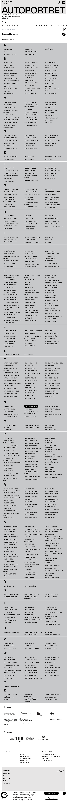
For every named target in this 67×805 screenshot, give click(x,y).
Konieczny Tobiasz (31, 302)
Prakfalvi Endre (51, 459)
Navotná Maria (9, 409)
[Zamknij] (64, 793)
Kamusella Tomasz (11, 282)
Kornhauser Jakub (31, 310)
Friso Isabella (50, 173)
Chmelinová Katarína (11, 117)
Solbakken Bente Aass (33, 531)
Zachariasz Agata (10, 694)
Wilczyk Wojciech (31, 660)
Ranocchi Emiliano (11, 511)
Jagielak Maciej (9, 253)
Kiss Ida (27, 282)
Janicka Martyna (31, 251)
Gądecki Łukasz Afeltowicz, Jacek (9, 200)
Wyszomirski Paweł (52, 675)
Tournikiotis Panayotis (12, 615)
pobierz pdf (5, 18)
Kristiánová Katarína (52, 300)
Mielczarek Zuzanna (52, 368)
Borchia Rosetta (51, 68)
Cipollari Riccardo (32, 112)
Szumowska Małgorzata (49, 574)
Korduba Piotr (30, 307)
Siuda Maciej (8, 559)
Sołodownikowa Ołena (33, 534)
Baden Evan (8, 62)
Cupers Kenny (50, 107)
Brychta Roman (51, 75)
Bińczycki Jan (29, 80)
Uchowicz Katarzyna (11, 632)
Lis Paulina (28, 343)
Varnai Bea (28, 645)
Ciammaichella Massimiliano (9, 126)
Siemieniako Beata (10, 542)
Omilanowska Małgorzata (50, 426)
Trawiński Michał (10, 620)
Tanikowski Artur (10, 609)
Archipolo (28, 49)
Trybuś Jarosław (31, 622)
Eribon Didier (29, 156)
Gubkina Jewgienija (52, 197)
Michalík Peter (30, 398)
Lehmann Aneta (9, 346)
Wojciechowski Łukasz (33, 678)
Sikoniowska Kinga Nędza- (10, 548)
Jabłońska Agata (10, 251)
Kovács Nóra (29, 318)
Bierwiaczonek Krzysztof (29, 76)
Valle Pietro (8, 643)
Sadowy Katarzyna (11, 526)
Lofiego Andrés (51, 336)
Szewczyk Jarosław (52, 565)
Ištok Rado (49, 242)
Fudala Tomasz (50, 176)
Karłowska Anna (10, 290)
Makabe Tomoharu (10, 378)
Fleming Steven (30, 168)
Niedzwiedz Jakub (51, 406)
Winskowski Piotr (31, 667)
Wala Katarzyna (10, 660)
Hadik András (9, 216)
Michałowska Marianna (54, 363)
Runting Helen (50, 504)
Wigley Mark (29, 657)
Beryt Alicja (29, 65)
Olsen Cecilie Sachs (32, 428)
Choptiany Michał (10, 122)
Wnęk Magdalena (31, 675)
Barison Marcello (10, 78)
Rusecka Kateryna (52, 509)
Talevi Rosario (9, 607)
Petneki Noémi (30, 438)
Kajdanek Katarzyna (11, 275)
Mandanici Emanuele (11, 391)
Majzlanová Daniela (11, 375)
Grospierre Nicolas (52, 192)
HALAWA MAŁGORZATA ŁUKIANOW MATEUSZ (11, 224)
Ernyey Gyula (29, 159)
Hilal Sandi (49, 216)
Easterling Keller (10, 156)
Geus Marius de (9, 207)
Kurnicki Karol (50, 319)
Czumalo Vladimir (51, 118)
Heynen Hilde (29, 229)
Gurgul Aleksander (52, 205)
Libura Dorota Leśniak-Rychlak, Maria (32, 337)
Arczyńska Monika (31, 52)
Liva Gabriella (30, 346)
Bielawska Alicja (31, 73)
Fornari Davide (30, 170)
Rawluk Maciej (30, 488)
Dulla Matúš (29, 145)
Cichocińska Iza (30, 102)
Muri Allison (49, 396)
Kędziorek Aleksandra (12, 320)
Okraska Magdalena (32, 425)
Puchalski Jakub (51, 477)
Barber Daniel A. (10, 75)
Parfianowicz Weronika (12, 463)
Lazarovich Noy (10, 338)
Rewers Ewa (29, 499)
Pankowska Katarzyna (12, 455)
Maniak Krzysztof (10, 393)
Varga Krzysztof (10, 648)
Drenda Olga (29, 135)
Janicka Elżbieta (10, 266)
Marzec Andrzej (31, 371)
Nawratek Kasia (9, 411)
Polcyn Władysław (32, 479)
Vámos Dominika (10, 645)
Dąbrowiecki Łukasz (11, 140)
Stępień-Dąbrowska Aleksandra (31, 566)
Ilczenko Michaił (31, 240)
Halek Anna (8, 228)
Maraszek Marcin (10, 396)
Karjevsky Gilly (9, 287)
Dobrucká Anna (9, 145)
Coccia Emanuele (31, 120)
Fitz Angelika (8, 181)
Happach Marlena (31, 221)
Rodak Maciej (29, 507)
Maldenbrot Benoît (11, 380)
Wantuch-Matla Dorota (12, 670)
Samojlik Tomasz (10, 529)
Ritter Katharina (31, 504)
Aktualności (7, 770)
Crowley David (50, 105)
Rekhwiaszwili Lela (32, 496)
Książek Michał (50, 313)
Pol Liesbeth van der (32, 476)
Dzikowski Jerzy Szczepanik (51, 144)
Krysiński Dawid (51, 308)
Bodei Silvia (29, 90)
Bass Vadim (8, 86)
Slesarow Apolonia (11, 564)
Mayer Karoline (30, 378)
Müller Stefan (50, 391)
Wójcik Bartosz (51, 670)
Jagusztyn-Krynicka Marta (11, 257)
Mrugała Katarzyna (52, 388)
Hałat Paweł (29, 218)
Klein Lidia (28, 285)
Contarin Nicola (51, 102)
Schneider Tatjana (10, 539)
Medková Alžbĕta (31, 390)
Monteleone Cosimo (52, 383)
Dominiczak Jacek (10, 148)
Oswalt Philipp (50, 430)
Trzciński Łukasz (51, 609)
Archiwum (6, 773)
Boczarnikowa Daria (32, 88)
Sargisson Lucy (9, 531)
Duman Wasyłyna (31, 148)
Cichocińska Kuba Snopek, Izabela (31, 106)
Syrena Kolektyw (51, 531)
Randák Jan (8, 508)
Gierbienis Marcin (31, 189)
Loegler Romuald (51, 333)
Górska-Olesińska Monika (31, 203)
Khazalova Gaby (30, 279)
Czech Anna (49, 113)
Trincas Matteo (30, 612)
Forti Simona (29, 173)
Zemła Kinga (29, 701)
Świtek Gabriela (51, 597)
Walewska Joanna (10, 662)
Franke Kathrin (50, 168)
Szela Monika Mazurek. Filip (53, 554)
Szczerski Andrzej (52, 543)
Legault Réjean (9, 344)
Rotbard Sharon (51, 494)
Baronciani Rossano (11, 81)
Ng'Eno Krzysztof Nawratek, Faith (31, 412)
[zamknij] (64, 34)
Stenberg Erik (30, 562)
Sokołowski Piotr (31, 529)
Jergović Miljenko (52, 253)
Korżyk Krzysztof (31, 313)
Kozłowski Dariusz (52, 280)
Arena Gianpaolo (31, 54)
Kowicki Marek (50, 275)
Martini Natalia (30, 368)
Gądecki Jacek (9, 197)
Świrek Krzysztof (52, 594)
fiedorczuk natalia (11, 170)
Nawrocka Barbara (11, 417)
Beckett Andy (9, 94)
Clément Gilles (30, 117)
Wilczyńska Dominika (32, 662)
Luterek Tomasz (51, 344)
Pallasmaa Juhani (10, 448)
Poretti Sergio (50, 454)
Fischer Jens (8, 178)
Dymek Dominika (51, 138)
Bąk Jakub (7, 91)
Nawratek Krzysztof (11, 414)
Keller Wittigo (9, 317)
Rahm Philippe (9, 503)
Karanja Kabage (10, 285)
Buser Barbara (50, 93)
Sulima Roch (29, 577)
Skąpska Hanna (9, 561)
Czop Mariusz (50, 115)
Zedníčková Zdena (31, 699)
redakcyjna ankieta (32, 494)
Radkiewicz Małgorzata (12, 498)
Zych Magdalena (51, 697)
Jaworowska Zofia (32, 264)
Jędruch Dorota (51, 256)
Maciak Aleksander (11, 363)
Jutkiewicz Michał (52, 266)
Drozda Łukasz (30, 138)
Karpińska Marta (10, 297)
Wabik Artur (8, 657)
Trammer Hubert (10, 617)
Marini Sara (29, 365)
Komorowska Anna (31, 297)
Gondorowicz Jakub (32, 194)
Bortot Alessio (51, 73)
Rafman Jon (8, 500)
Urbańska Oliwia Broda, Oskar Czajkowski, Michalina (38, 633)
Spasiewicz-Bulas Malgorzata (30, 540)
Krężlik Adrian (50, 298)
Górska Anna (29, 199)
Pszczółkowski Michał (53, 474)
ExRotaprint (49, 159)
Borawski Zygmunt (52, 65)
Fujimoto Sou (50, 178)
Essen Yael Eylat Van (53, 156)
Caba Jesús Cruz (10, 102)
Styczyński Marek (31, 574)
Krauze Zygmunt (51, 295)
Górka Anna (29, 197)
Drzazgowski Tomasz (32, 140)
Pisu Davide (29, 459)
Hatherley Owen (31, 223)
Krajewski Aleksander (53, 283)
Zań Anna (7, 699)
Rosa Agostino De (31, 517)
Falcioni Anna (9, 168)
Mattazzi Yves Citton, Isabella (32, 374)
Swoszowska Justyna (53, 529)
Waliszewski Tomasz (11, 665)
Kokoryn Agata (30, 290)
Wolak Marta (50, 662)
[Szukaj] (65, 29)
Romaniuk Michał (31, 512)
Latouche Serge (10, 336)
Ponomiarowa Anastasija (50, 446)
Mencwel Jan (29, 393)
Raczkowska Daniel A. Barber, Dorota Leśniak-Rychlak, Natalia (12, 490)
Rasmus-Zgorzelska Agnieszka (11, 514)
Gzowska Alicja (51, 207)
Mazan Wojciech (31, 380)
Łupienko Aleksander (11, 355)
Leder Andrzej (9, 341)
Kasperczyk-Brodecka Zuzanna (11, 308)
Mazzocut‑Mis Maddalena (29, 384)
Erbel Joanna (9, 159)
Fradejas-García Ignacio (30, 177)
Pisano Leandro (30, 456)
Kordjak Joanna (30, 305)
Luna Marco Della (52, 341)
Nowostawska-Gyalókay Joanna (54, 415)
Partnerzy (6, 778)
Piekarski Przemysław (33, 448)
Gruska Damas (50, 194)
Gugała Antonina (51, 202)
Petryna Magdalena (32, 443)
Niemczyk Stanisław (52, 409)
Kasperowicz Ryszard (12, 312)
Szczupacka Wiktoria (53, 548)
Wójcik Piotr (50, 673)
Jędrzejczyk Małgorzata (50, 260)
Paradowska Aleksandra (8, 459)
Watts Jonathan (10, 673)
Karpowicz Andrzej (11, 302)
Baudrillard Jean (10, 88)
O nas (5, 776)
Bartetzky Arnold (10, 83)
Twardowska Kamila (52, 624)
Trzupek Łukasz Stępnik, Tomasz (54, 613)
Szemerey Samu (51, 558)
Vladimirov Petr (51, 648)
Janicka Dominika (10, 263)
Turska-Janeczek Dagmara (51, 618)
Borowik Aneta (50, 70)
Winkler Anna (29, 665)
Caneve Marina (9, 107)
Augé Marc (49, 49)
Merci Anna (29, 395)
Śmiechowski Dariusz (11, 594)
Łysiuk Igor (29, 355)
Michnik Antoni (50, 365)
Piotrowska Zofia (31, 451)
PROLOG (48, 465)
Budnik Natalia (50, 81)
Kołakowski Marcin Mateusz (31, 293)
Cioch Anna (29, 109)
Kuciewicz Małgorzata (53, 316)
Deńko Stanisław (10, 143)
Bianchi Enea (29, 70)
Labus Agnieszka (10, 331)
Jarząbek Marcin (31, 256)
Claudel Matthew (31, 114)
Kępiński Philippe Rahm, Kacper (32, 276)
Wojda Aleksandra (52, 657)
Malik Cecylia (9, 386)
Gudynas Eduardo (52, 199)
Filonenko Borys (10, 173)
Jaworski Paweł (30, 266)
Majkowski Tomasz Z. (11, 373)
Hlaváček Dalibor (51, 218)
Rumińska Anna (50, 501)
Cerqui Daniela (9, 114)
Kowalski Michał (31, 320)
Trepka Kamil (29, 607)
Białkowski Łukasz (31, 68)
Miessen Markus (51, 371)
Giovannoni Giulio (31, 192)
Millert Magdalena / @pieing (52, 374)
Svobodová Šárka (51, 526)
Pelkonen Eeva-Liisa (11, 473)
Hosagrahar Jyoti (52, 221)
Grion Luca (49, 189)
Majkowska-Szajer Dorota (10, 369)
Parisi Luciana (9, 465)
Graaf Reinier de (31, 207)
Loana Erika (49, 331)
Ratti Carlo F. (9, 518)
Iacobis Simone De (10, 241)
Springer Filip (29, 544)
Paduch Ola (8, 438)
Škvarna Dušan (30, 586)
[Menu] (63, 2)
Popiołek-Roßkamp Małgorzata (52, 450)
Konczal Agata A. (31, 300)
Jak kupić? (6, 783)
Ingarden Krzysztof (32, 242)
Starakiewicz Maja (31, 554)
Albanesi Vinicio (10, 54)
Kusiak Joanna (50, 321)
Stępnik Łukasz (30, 569)
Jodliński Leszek (51, 263)
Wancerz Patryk (10, 667)
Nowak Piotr (49, 411)
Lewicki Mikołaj (30, 333)
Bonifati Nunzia (30, 93)
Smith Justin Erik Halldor (9, 575)
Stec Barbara (30, 557)
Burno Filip (49, 86)
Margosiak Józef (31, 363)
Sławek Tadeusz (10, 567)
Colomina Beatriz (31, 125)
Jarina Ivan (29, 253)
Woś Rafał (49, 665)
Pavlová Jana (8, 470)
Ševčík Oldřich (9, 586)
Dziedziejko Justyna (52, 140)
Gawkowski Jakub (10, 194)
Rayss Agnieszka (31, 491)
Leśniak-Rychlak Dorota (33, 331)
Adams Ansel (8, 49)
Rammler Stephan (10, 505)
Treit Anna (8, 622)
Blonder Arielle (30, 85)
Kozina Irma (49, 277)
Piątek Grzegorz (31, 446)
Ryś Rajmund (50, 517)
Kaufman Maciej (9, 315)
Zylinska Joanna (51, 699)
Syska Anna (49, 534)
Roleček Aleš (29, 509)
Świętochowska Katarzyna (30, 598)
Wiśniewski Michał (31, 670)
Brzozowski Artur (52, 78)
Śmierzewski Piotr (10, 597)
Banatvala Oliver (10, 73)
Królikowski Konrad (52, 305)
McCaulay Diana (30, 387)
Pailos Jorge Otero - (11, 445)
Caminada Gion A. (10, 105)
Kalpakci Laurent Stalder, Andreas (9, 278)
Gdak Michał (8, 204)
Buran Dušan (50, 83)
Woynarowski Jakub (52, 667)
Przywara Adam (51, 472)
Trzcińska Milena (51, 607)
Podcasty (6, 781)
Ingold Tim (49, 237)
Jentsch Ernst (50, 251)
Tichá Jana (8, 612)
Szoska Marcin (50, 568)
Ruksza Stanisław (51, 499)
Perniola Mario (9, 476)
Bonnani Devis (50, 62)
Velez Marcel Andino (32, 648)
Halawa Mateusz (10, 221)
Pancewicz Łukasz (10, 450)
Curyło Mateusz (51, 110)
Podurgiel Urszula (31, 469)
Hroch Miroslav (51, 223)
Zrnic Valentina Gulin (53, 694)
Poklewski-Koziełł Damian (31, 473)
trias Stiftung (30, 609)
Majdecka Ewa (9, 365)
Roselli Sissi (49, 488)
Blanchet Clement (31, 83)
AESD (5, 52)
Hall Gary (28, 216)
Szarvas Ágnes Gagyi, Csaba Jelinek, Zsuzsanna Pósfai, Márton (54, 538)
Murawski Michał (51, 393)
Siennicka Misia (9, 544)
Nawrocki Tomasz (31, 406)
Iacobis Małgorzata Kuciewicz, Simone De (10, 238)
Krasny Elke (49, 290)
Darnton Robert (10, 135)
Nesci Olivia (29, 409)
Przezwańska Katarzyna (50, 468)
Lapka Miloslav (9, 333)
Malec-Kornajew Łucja (12, 383)
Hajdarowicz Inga (10, 218)
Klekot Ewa (29, 287)
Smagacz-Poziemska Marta (10, 570)
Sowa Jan (28, 537)
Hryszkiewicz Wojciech (54, 226)
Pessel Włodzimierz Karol (10, 479)
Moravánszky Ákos (52, 386)
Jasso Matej (29, 261)
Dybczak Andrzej (51, 135)
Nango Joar (8, 406)
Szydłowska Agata (52, 578)
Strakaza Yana (30, 572)
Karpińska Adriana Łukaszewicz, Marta (10, 293)
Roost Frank (29, 514)
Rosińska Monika (51, 491)
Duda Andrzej (30, 143)
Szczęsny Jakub (51, 546)
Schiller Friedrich (11, 537)
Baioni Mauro (9, 65)
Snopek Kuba (29, 526)
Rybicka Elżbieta (51, 514)
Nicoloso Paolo (30, 416)
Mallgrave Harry (10, 388)
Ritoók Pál (28, 501)
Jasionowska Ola (31, 259)
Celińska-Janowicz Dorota (10, 111)
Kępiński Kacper (9, 322)
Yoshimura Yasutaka (11, 686)
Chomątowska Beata (11, 120)
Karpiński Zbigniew (10, 300)
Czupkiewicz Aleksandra (49, 121)
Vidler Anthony (51, 645)
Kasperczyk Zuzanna (11, 305)
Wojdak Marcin (51, 660)
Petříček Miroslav (31, 440)
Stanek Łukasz (30, 546)
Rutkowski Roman (51, 512)
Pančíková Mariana (11, 453)
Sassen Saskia (9, 534)
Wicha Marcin (9, 678)
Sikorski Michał (9, 552)
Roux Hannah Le (51, 496)
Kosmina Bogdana (31, 315)
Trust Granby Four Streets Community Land (33, 618)
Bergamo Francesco (32, 62)
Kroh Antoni (49, 303)
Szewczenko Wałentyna (50, 562)
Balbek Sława (9, 68)
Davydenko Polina (10, 138)
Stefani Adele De (31, 559)
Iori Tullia (49, 240)
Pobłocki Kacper (31, 464)
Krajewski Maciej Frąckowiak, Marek (51, 286)
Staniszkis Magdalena (33, 549)
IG (62, 772)
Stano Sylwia (29, 552)
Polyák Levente (50, 438)
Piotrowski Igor (30, 453)
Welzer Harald (9, 675)
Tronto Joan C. (30, 615)
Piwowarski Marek (31, 461)
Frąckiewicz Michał (52, 170)
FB (58, 772)
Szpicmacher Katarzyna (54, 570)
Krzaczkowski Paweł (52, 311)
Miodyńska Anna (51, 380)
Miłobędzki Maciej (51, 378)
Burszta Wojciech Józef (52, 89)
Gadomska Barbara (11, 189)
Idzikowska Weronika (32, 237)
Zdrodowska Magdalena (29, 695)
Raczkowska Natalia (11, 495)
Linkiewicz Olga (30, 340)
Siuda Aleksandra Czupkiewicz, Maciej (10, 555)
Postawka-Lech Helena (53, 457)
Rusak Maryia (50, 507)
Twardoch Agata (51, 621)
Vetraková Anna (51, 643)
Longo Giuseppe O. (51, 338)
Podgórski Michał (31, 466)
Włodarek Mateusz (31, 673)
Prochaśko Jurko (51, 462)
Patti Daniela (8, 468)
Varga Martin (29, 643)
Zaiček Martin (9, 697)
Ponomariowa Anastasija (50, 441)
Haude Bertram (30, 226)
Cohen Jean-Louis (31, 122)
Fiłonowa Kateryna (11, 176)
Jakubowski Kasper (11, 261)
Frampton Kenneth (31, 180)
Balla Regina (8, 70)
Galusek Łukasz (9, 192)
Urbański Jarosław (52, 635)
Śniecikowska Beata (32, 594)
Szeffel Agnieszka (52, 551)
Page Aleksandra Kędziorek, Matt (9, 441)
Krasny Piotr (50, 292)
